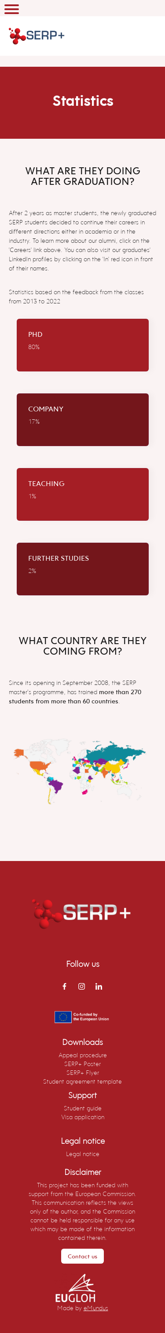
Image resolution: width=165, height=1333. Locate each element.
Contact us (82, 1256)
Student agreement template (82, 1081)
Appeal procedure (83, 1055)
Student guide (83, 1108)
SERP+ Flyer (82, 1072)
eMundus (96, 1308)
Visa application (82, 1117)
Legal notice (82, 1153)
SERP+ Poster (82, 1063)
